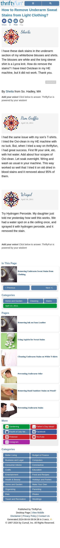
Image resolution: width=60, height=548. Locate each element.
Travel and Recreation (15, 499)
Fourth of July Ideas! (16, 432)
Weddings (37, 499)
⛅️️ (51, 519)
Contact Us (44, 516)
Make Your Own (39, 484)
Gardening (12, 426)
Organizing (10, 489)
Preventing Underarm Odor (30, 373)
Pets (7, 494)
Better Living (11, 455)
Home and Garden (13, 301)
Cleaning (34, 301)
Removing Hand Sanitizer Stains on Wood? (37, 390)
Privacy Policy (30, 516)
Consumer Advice (13, 465)
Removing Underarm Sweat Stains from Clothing (35, 273)
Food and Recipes (40, 474)
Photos (35, 494)
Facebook (38, 432)
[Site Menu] (33, 3)
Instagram (11, 442)
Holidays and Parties (41, 479)
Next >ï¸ (50, 288)
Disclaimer (15, 516)
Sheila (10, 91)
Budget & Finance (40, 455)
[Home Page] (12, 1)
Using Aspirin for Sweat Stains (31, 339)
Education (37, 470)
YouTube (38, 437)
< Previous (10, 288)
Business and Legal (14, 460)
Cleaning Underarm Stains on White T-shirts (38, 356)
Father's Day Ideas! (43, 426)
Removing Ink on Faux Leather (32, 322)
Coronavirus (38, 465)
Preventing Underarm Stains (30, 407)
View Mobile (38, 512)
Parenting (36, 489)
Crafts (8, 470)
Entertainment (11, 474)
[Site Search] (50, 3)
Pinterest (11, 437)
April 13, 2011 (11, 306)
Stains (49, 301)
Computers (37, 460)
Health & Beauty (12, 479)
